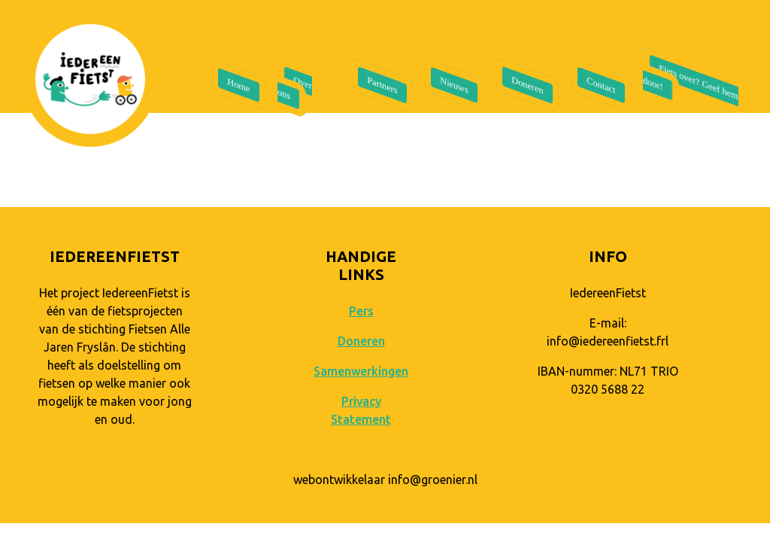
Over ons (294, 88)
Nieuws (454, 85)
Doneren (528, 85)
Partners (382, 85)
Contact (601, 85)
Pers (361, 311)
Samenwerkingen (361, 371)
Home (238, 85)
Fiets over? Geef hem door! (690, 82)
